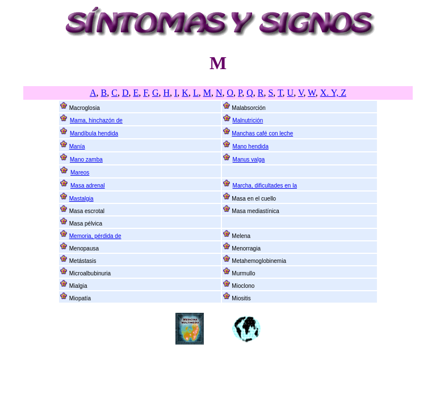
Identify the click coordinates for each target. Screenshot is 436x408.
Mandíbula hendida (94, 133)
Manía (77, 146)
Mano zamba (86, 159)
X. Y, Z (333, 92)
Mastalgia (81, 199)
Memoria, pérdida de (95, 236)
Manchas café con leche (262, 133)
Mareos (79, 172)
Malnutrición (247, 120)
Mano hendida (251, 146)
